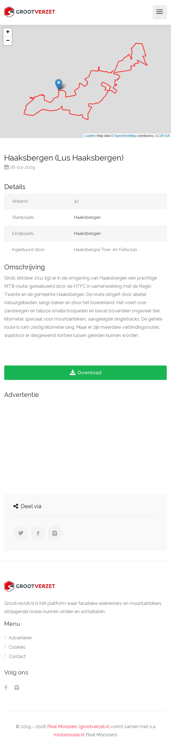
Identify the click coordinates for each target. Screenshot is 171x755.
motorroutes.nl (69, 734)
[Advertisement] (85, 444)
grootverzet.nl (94, 726)
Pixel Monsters (62, 726)
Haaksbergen (87, 217)
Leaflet (90, 135)
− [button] (8, 41)
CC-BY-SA (162, 135)
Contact (17, 656)
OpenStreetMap (125, 135)
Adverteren (20, 638)
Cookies (17, 647)
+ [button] (8, 32)
